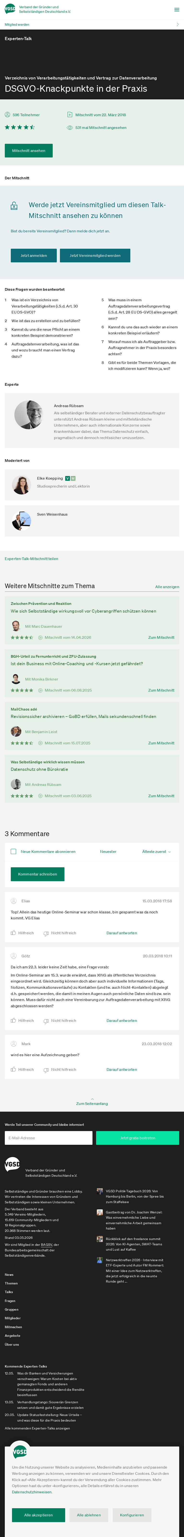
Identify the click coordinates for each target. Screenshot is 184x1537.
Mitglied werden (17, 24)
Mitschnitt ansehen (28, 150)
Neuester (108, 851)
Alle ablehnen (89, 1515)
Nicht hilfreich (63, 932)
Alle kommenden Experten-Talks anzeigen (37, 1428)
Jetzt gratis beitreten (140, 1137)
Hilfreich (26, 932)
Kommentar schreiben (37, 874)
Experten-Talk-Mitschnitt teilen (31, 558)
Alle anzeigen (167, 586)
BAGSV (46, 1244)
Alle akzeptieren (38, 1515)
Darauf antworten (122, 932)
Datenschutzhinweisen (32, 1491)
